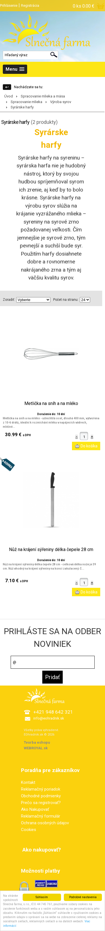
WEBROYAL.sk (36, 748)
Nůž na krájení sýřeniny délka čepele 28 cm (51, 549)
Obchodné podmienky (41, 795)
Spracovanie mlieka (26, 102)
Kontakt (28, 782)
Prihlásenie (8, 5)
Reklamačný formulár (40, 816)
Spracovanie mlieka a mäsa (43, 96)
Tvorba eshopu (37, 742)
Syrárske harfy (22, 107)
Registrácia (30, 5)
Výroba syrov (60, 102)
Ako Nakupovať (35, 809)
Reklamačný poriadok (40, 789)
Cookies (28, 829)
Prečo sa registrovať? (41, 802)
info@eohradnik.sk (48, 718)
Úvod (8, 96)
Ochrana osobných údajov (45, 822)
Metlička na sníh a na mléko (51, 403)
